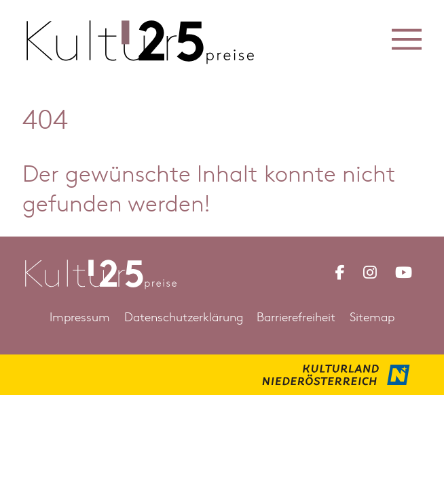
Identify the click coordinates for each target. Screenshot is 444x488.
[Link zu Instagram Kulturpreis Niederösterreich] (370, 272)
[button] (407, 38)
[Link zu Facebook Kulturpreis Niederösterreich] (339, 272)
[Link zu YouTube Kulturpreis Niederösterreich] (404, 272)
